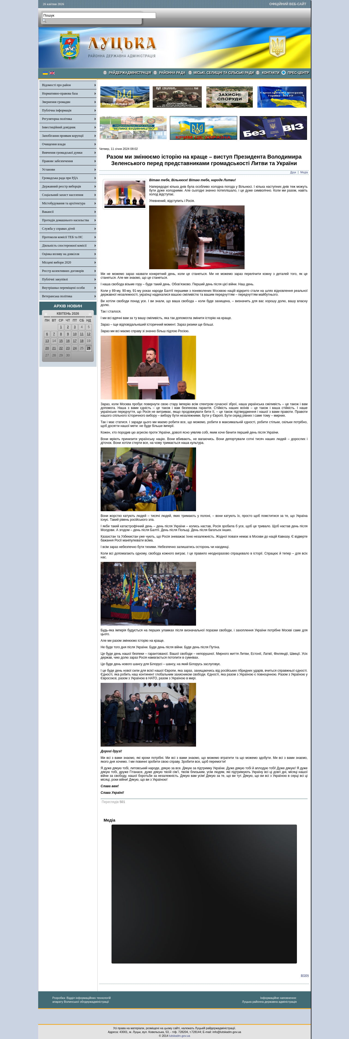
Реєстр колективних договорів (63, 271)
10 (75, 334)
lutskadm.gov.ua (179, 1035)
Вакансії (48, 212)
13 (47, 341)
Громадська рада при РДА (60, 178)
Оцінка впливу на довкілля (60, 254)
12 (89, 334)
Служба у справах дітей (58, 229)
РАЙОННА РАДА (172, 73)
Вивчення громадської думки (62, 153)
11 (81, 334)
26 (89, 348)
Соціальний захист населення (62, 195)
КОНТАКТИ (270, 73)
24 (75, 348)
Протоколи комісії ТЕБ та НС (62, 237)
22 (61, 348)
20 (47, 348)
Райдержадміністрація (130, 73)
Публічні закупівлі (55, 279)
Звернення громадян (56, 102)
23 (68, 348)
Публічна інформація (56, 110)
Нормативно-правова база (60, 93)
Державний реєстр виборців (61, 186)
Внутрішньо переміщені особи (63, 288)
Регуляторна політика (57, 119)
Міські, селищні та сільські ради (224, 73)
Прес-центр (298, 73)
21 (54, 348)
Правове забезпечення (57, 161)
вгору (305, 975)
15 (61, 341)
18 (81, 341)
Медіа (304, 172)
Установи (48, 169)
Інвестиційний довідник (59, 127)
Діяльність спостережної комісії (64, 245)
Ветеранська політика (57, 296)
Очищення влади (53, 144)
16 (68, 341)
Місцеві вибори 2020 (56, 262)
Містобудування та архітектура (63, 203)
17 (75, 341)
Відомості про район (56, 85)
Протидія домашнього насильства (65, 220)
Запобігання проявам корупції (62, 136)
